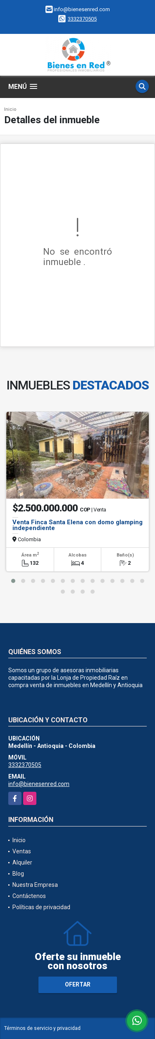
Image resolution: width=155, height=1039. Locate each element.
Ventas (21, 851)
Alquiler (22, 862)
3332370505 (82, 19)
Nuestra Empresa (35, 884)
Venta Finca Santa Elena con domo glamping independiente (77, 525)
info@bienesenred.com (38, 784)
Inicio (10, 109)
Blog (18, 873)
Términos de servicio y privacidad (42, 1028)
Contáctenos (29, 896)
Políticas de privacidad (41, 907)
